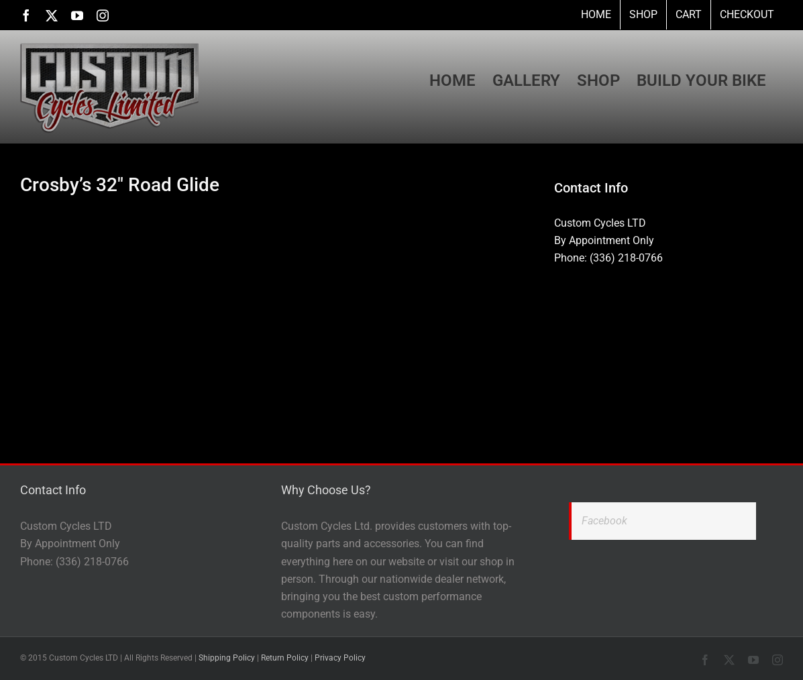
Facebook (604, 520)
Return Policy (285, 658)
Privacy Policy (340, 658)
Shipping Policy (227, 658)
